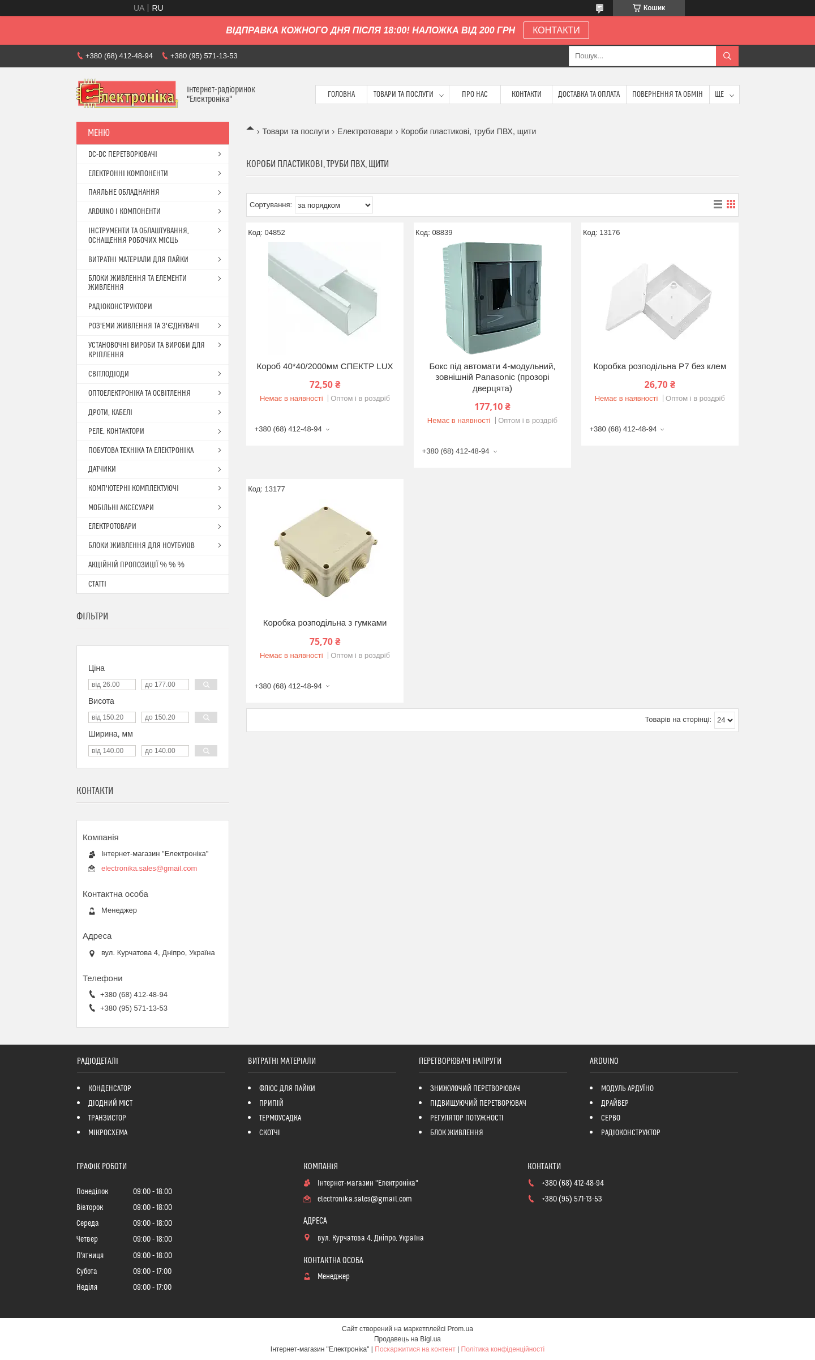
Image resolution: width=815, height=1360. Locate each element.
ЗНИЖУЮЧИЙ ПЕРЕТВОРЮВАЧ (475, 1088)
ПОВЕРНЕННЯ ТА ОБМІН (667, 94)
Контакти (527, 94)
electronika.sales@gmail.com (149, 868)
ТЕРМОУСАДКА (280, 1118)
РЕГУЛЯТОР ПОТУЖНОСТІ (467, 1118)
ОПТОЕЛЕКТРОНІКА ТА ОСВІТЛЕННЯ (139, 393)
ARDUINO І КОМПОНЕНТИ (124, 211)
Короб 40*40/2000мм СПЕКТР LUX (325, 366)
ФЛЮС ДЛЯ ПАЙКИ (287, 1088)
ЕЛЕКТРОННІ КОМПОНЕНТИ (128, 173)
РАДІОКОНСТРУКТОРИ (120, 306)
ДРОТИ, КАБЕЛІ (110, 412)
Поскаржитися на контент (415, 1349)
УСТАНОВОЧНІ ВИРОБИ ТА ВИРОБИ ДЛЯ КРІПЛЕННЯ (146, 350)
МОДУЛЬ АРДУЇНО (627, 1088)
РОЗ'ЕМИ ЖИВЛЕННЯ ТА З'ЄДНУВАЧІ (143, 326)
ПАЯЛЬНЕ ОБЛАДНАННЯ (124, 192)
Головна (341, 94)
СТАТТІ (97, 584)
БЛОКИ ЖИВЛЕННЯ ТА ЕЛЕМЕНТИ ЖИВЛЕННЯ (137, 283)
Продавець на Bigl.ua (407, 1339)
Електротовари (365, 131)
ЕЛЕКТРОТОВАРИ (112, 526)
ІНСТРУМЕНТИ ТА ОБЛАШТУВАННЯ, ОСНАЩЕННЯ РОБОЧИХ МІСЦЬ (138, 235)
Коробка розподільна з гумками (325, 622)
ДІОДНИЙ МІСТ (110, 1103)
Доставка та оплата (589, 94)
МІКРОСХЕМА (107, 1132)
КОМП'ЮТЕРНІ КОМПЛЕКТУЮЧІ (133, 488)
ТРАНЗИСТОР (107, 1118)
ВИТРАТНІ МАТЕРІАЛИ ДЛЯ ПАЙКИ (138, 259)
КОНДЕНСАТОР (109, 1088)
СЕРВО (610, 1118)
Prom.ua (460, 1329)
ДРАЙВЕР (615, 1103)
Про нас (475, 94)
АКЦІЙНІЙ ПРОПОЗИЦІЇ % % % (136, 565)
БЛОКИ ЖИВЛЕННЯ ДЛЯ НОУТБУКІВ (141, 545)
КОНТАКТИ (556, 30)
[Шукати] (727, 56)
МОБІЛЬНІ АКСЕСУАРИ (121, 507)
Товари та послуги (404, 94)
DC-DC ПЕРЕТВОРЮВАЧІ (122, 154)
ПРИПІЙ (271, 1103)
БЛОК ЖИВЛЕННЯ (456, 1132)
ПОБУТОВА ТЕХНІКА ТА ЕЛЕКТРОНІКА (141, 450)
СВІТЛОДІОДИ (108, 374)
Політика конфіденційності (503, 1349)
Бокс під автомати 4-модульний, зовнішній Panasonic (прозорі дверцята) (492, 377)
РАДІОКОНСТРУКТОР (630, 1132)
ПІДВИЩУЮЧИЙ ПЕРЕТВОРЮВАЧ (478, 1103)
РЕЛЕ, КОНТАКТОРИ (116, 431)
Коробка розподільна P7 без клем (659, 366)
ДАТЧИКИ (102, 469)
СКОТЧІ (269, 1132)
